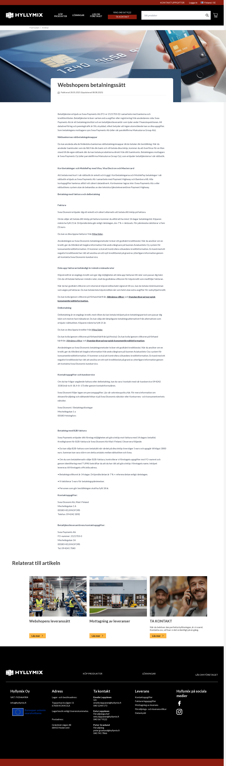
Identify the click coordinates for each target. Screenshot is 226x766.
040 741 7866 (100, 733)
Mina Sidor (97, 234)
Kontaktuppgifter (144, 697)
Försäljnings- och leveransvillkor (151, 709)
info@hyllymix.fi (18, 702)
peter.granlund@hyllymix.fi (106, 730)
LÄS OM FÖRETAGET (96, 15)
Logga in (193, 2)
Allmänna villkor (116, 296)
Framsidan (34, 28)
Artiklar (45, 28)
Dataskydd (140, 713)
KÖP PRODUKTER (92, 673)
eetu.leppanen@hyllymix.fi (106, 716)
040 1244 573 (100, 705)
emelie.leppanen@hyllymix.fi (107, 702)
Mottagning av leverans (146, 705)
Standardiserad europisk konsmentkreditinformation (115, 340)
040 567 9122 (100, 719)
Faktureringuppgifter (145, 701)
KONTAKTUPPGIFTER (172, 2)
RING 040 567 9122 (122, 12)
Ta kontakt (122, 17)
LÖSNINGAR (78, 15)
